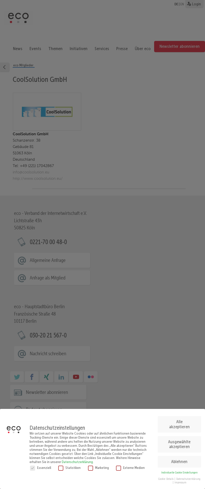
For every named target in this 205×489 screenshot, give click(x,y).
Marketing (98, 465)
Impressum (180, 480)
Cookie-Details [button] (166, 476)
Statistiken (69, 465)
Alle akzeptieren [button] (179, 422)
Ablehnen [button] (179, 459)
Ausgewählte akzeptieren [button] (179, 442)
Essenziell (40, 465)
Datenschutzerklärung (77, 459)
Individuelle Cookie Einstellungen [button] (179, 470)
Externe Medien (130, 465)
